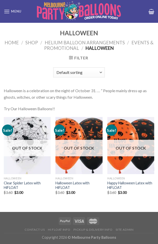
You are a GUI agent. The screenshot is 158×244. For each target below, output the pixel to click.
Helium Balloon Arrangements (85, 42)
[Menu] (12, 11)
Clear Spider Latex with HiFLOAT (22, 185)
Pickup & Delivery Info (92, 229)
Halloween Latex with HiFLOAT (72, 185)
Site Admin (124, 229)
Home (12, 42)
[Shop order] (79, 72)
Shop (31, 42)
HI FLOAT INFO (59, 229)
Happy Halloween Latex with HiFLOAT (129, 185)
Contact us (35, 229)
